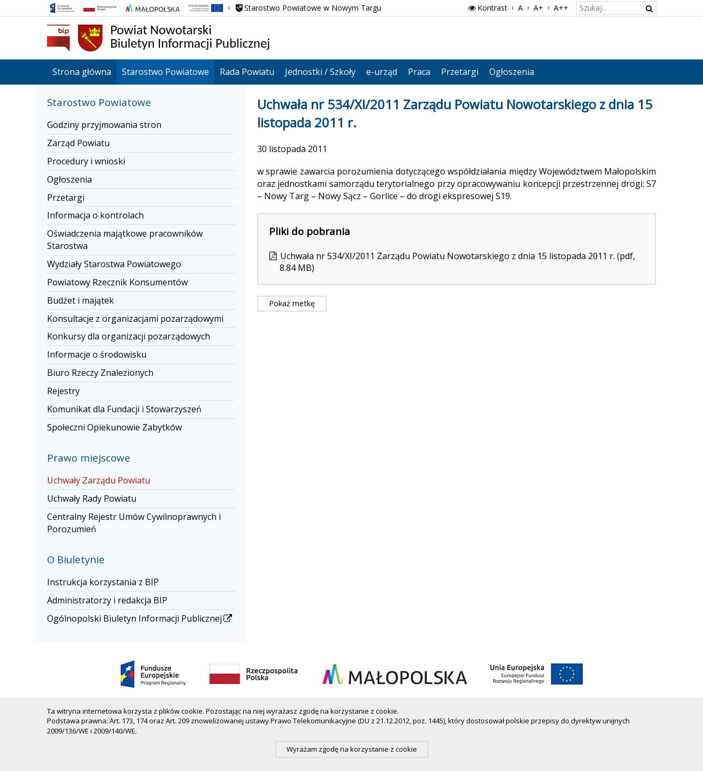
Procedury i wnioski (86, 161)
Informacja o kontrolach (95, 215)
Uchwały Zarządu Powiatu (98, 480)
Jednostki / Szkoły (320, 72)
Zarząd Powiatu (78, 143)
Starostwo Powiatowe (165, 72)
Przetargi (459, 72)
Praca (419, 72)
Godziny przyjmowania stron (104, 125)
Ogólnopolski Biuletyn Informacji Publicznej (140, 618)
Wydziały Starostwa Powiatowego (114, 264)
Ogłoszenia (511, 72)
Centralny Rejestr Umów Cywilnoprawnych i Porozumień (134, 523)
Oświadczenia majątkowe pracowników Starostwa (125, 240)
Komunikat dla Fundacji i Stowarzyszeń (124, 409)
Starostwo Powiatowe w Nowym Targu (308, 8)
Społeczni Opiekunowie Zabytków (114, 427)
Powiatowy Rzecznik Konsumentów (117, 282)
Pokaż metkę (292, 303)
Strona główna (81, 72)
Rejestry (63, 391)
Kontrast (487, 8)
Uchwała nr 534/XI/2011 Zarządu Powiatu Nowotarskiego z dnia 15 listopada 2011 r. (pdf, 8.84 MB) (457, 262)
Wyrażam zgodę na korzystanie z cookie (352, 749)
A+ (538, 8)
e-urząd (381, 72)
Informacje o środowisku (96, 354)
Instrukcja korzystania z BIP (103, 582)
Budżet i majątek (80, 300)
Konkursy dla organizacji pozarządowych (128, 336)
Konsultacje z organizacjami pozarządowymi (135, 318)
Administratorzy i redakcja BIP (107, 600)
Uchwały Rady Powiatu (91, 498)
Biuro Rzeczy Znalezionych (100, 373)
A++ (561, 8)
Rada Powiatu (247, 72)
